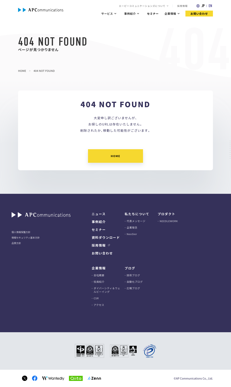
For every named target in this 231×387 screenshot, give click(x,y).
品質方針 (16, 243)
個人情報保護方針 (21, 232)
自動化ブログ (135, 282)
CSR (96, 298)
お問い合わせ (199, 14)
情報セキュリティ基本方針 (26, 237)
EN (210, 6)
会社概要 (99, 275)
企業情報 (170, 13)
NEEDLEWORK (169, 221)
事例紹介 (99, 221)
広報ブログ (133, 288)
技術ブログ (133, 275)
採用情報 (182, 5)
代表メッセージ (136, 221)
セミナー (153, 14)
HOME (22, 71)
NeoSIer (132, 234)
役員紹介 (99, 282)
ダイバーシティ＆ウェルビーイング (107, 290)
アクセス (99, 305)
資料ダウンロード (106, 237)
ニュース (99, 213)
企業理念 (132, 227)
